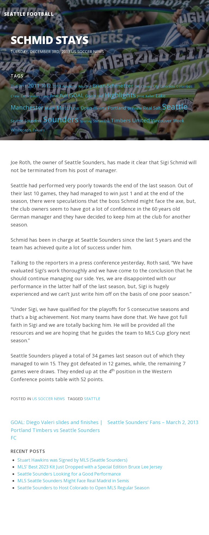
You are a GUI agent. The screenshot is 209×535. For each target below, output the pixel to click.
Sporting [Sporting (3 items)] (86, 121)
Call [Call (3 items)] (137, 86)
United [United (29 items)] (141, 120)
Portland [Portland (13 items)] (117, 108)
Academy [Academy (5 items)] (69, 86)
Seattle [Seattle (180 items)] (175, 106)
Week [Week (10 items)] (178, 121)
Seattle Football (29, 14)
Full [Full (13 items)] (64, 95)
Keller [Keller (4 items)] (150, 96)
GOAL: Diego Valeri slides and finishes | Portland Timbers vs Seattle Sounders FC (57, 430)
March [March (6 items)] (50, 108)
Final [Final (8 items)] (54, 95)
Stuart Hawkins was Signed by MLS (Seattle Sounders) (72, 460)
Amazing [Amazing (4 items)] (84, 86)
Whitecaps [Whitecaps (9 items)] (21, 129)
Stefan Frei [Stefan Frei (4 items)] (101, 121)
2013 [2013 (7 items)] (56, 86)
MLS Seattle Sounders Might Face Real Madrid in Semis (73, 481)
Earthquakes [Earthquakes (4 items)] (30, 96)
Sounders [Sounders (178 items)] (60, 119)
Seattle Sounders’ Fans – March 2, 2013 (152, 422)
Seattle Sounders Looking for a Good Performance (69, 474)
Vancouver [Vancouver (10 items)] (161, 121)
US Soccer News (87, 51)
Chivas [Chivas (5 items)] (146, 86)
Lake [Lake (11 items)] (160, 96)
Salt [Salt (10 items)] (157, 108)
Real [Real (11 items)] (147, 108)
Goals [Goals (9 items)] (90, 95)
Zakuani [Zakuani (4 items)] (39, 130)
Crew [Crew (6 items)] (15, 96)
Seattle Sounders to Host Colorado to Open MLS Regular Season (83, 488)
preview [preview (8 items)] (135, 108)
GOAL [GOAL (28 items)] (76, 95)
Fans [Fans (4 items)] (45, 96)
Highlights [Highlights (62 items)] (120, 94)
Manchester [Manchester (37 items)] (27, 107)
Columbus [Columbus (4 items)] (184, 86)
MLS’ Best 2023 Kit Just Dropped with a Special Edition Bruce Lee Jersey (89, 467)
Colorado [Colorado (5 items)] (167, 86)
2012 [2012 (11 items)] (46, 86)
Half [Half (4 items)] (100, 96)
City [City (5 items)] (156, 86)
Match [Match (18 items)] (64, 107)
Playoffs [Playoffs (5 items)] (99, 108)
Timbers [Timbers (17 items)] (121, 120)
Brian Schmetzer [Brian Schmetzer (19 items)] (113, 85)
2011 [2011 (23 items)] (34, 85)
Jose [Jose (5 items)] (140, 96)
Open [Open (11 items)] (86, 108)
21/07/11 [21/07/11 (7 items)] (18, 86)
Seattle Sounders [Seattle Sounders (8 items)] (26, 120)
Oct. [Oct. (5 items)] (76, 108)
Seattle (92, 398)
